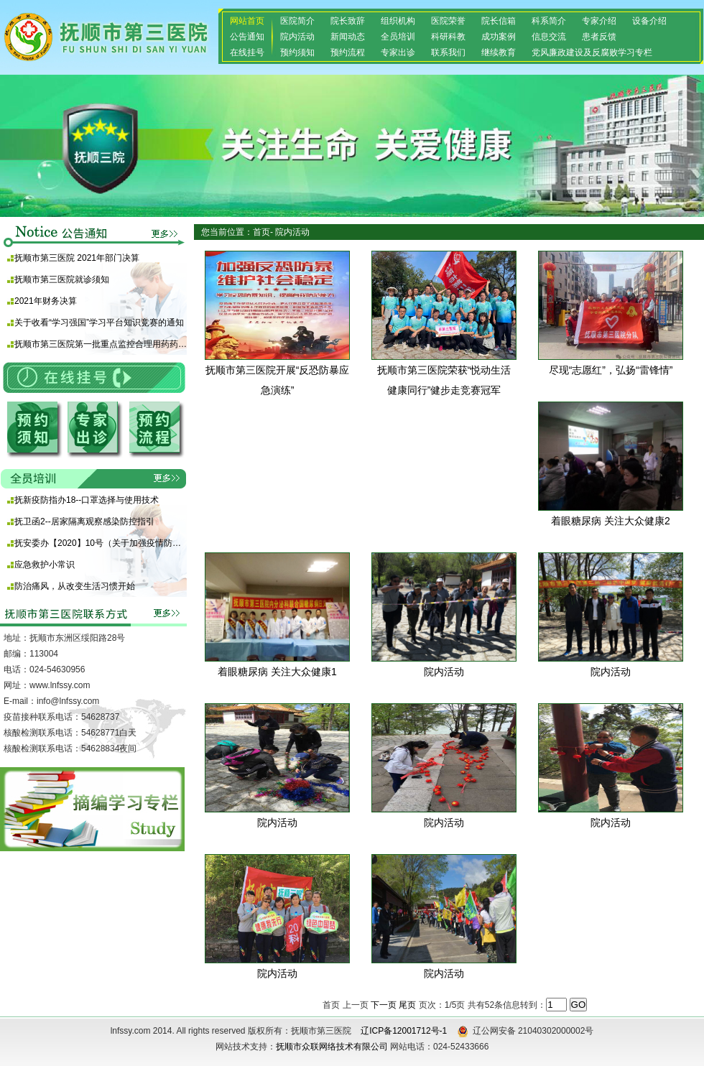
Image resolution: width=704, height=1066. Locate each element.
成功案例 (498, 37)
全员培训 (398, 37)
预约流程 (347, 52)
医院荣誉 (448, 21)
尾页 (407, 1005)
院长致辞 (347, 21)
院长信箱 (498, 21)
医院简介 (297, 21)
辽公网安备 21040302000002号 (525, 1031)
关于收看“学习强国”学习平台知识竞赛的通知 (99, 323)
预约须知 (297, 52)
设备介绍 (649, 21)
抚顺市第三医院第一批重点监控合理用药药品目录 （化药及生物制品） (100, 344)
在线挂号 (247, 52)
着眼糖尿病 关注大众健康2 (610, 521)
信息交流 (549, 37)
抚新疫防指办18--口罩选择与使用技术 (86, 500)
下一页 (384, 1005)
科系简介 (549, 21)
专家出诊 (398, 52)
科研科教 (448, 37)
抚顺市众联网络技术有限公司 (332, 1047)
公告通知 (247, 37)
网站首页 (247, 21)
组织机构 (398, 21)
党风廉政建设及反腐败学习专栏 (592, 52)
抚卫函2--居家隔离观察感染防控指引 (84, 521)
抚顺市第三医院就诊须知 (61, 279)
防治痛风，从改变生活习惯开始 (74, 586)
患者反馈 (599, 37)
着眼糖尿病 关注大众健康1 (277, 671)
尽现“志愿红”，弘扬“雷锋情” (611, 370)
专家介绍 (599, 21)
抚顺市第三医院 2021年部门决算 (76, 258)
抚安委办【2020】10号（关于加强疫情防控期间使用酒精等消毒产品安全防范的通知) (100, 543)
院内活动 (297, 37)
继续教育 (498, 52)
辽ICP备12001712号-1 (404, 1031)
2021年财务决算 (45, 301)
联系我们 (448, 52)
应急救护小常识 (44, 565)
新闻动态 (347, 37)
